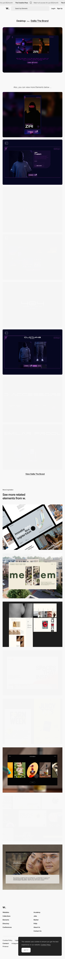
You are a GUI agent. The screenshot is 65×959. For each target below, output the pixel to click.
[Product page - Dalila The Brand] (32, 162)
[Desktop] (32, 527)
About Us (37, 927)
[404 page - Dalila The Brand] (32, 304)
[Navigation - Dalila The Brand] (32, 257)
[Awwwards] (7, 8)
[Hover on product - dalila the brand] (32, 447)
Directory (6, 923)
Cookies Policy (7, 940)
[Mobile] (32, 114)
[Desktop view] (32, 721)
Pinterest (5, 946)
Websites (6, 912)
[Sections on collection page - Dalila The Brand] (32, 352)
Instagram (15, 943)
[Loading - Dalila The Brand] (32, 209)
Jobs (35, 916)
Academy (37, 912)
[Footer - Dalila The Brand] (32, 399)
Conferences (7, 927)
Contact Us (37, 931)
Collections (6, 916)
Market (36, 920)
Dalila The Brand (39, 21)
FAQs (35, 923)
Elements (6, 920)
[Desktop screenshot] (32, 624)
